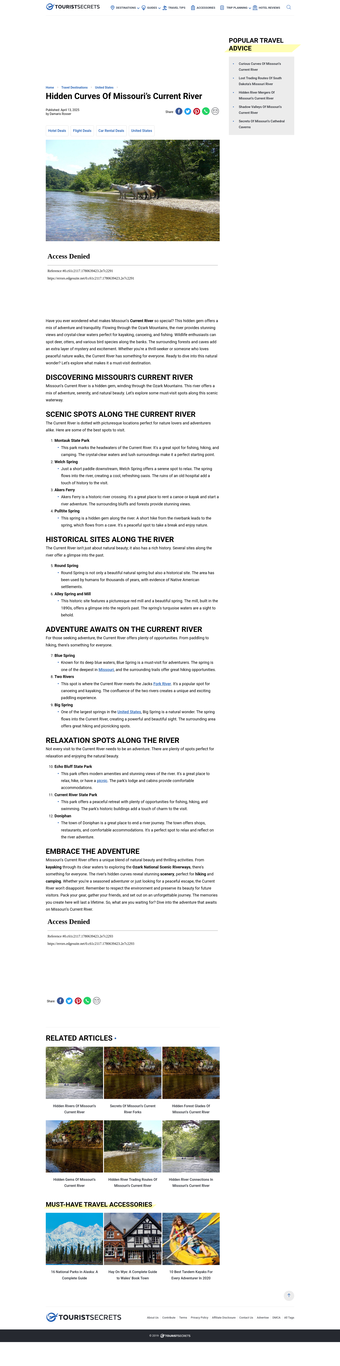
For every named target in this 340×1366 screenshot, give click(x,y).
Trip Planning (236, 7)
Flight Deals (82, 131)
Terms (183, 1317)
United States (141, 131)
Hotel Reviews (269, 7)
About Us (153, 1317)
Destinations (126, 7)
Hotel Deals (57, 131)
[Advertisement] (78, 51)
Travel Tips (176, 7)
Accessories (206, 7)
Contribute (169, 1317)
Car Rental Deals (111, 131)
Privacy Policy (199, 1317)
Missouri (106, 669)
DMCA (276, 1317)
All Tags (289, 1317)
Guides (152, 7)
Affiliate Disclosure (224, 1317)
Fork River (162, 683)
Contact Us (246, 1317)
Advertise (263, 1317)
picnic (102, 780)
